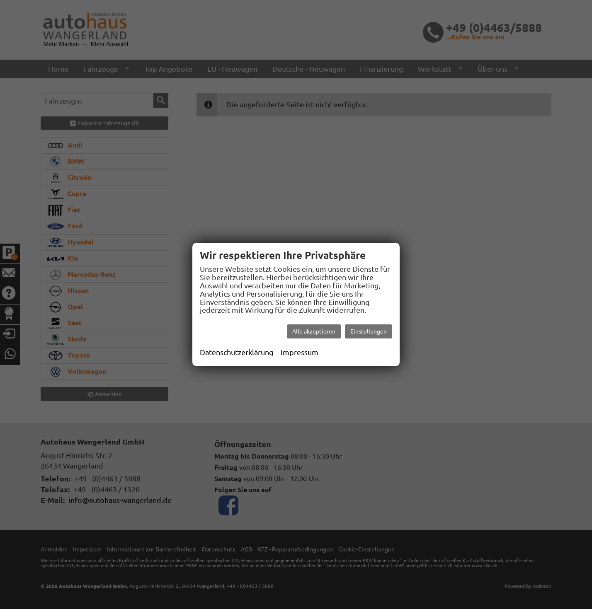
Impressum (299, 352)
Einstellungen (368, 331)
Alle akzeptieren (313, 331)
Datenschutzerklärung (236, 352)
